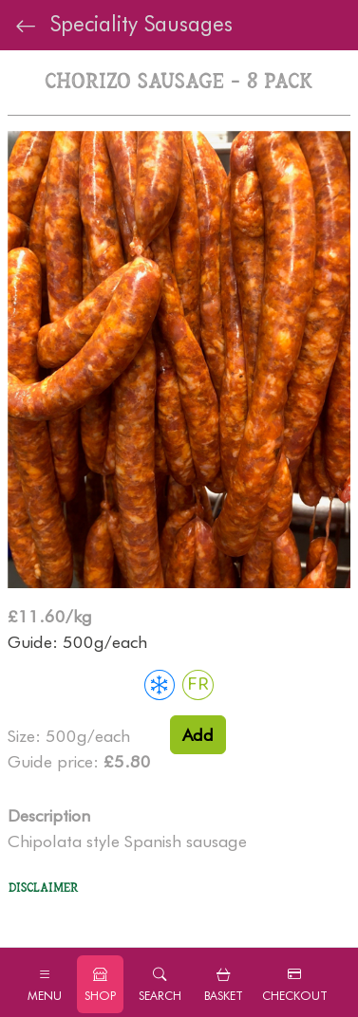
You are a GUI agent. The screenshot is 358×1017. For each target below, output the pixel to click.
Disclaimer (44, 888)
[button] (160, 984)
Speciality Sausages (124, 24)
